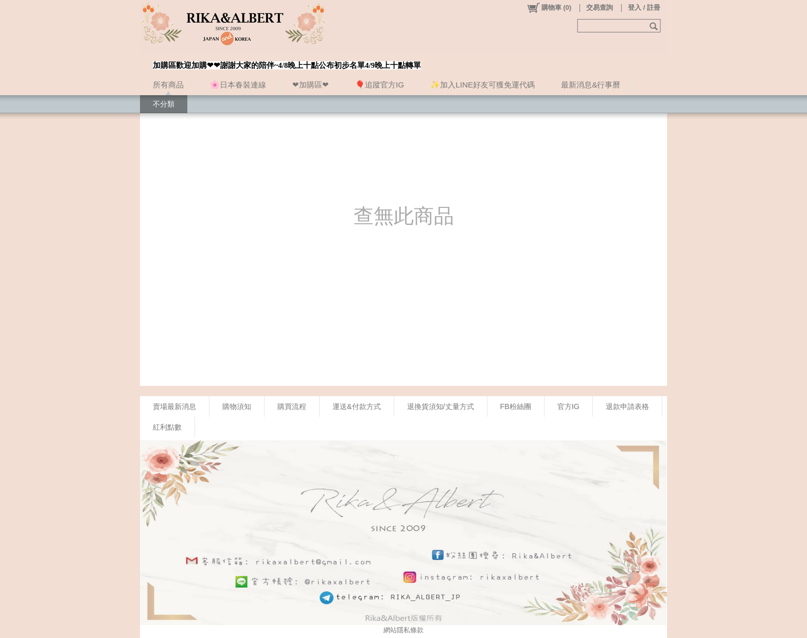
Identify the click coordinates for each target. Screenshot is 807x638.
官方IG (568, 406)
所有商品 (168, 84)
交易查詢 (599, 7)
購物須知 (236, 406)
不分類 (163, 104)
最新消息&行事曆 (590, 84)
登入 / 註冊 (644, 7)
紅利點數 (167, 427)
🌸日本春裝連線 (238, 84)
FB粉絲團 (515, 406)
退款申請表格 (627, 406)
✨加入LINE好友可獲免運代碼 (482, 84)
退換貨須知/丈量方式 (440, 406)
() (549, 7)
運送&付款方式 (356, 406)
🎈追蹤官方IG (379, 84)
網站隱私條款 (403, 630)
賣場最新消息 (174, 406)
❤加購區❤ (310, 84)
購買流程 (291, 406)
